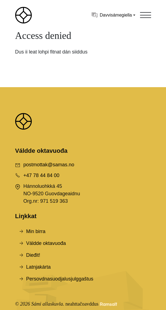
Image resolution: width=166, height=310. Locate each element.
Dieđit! (33, 255)
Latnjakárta (38, 267)
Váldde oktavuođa (46, 243)
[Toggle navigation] (145, 15)
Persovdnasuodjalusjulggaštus (59, 279)
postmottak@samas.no (48, 164)
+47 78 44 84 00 (41, 175)
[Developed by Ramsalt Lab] (108, 304)
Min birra (36, 231)
